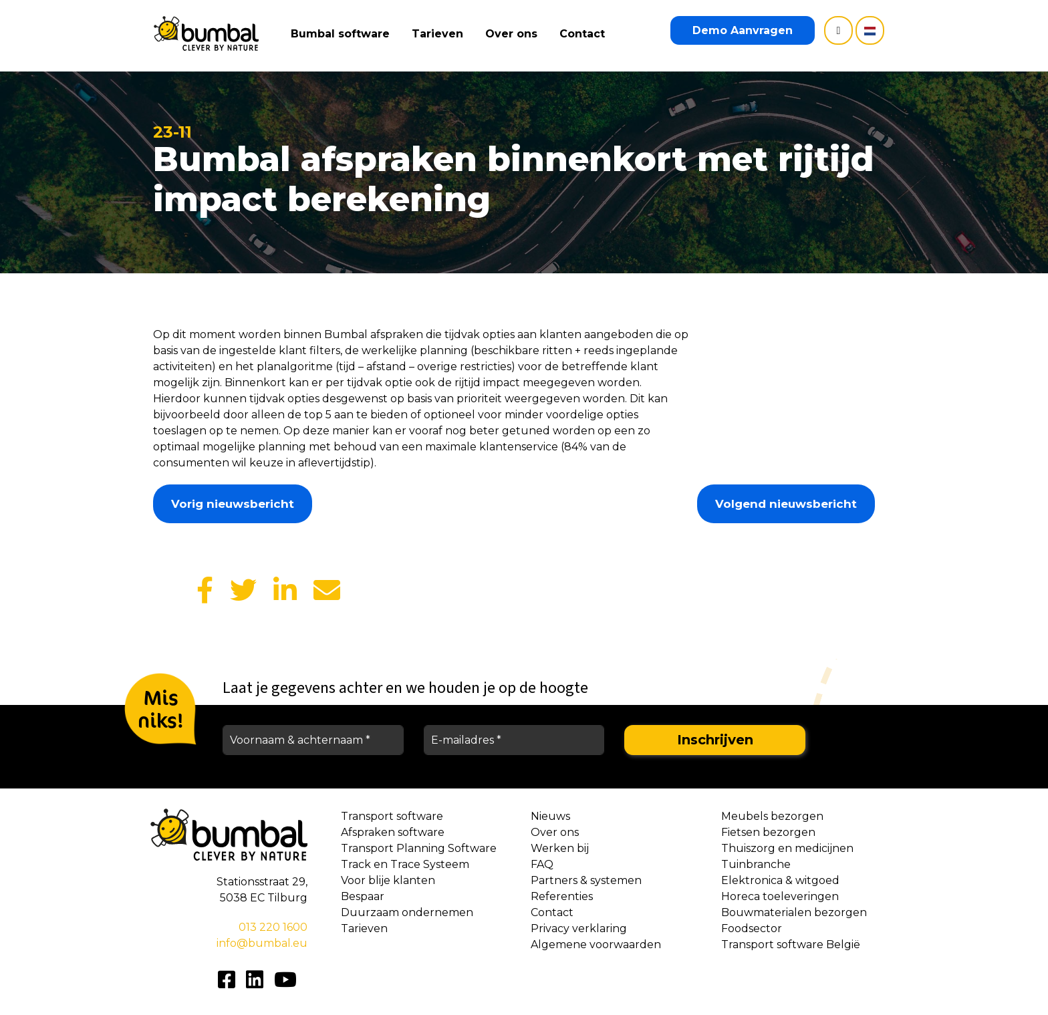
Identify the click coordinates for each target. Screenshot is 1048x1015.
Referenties (562, 896)
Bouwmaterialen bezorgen (794, 912)
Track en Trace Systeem (405, 864)
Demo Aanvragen (742, 30)
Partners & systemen (586, 880)
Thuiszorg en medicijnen (787, 848)
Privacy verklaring (579, 928)
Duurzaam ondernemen (407, 912)
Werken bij (560, 848)
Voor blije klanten (388, 880)
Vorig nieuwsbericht (232, 504)
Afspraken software (392, 832)
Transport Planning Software (419, 848)
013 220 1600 (273, 927)
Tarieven (439, 33)
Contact (583, 33)
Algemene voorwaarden (596, 944)
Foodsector (751, 928)
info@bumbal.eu (262, 943)
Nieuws (550, 816)
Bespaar (362, 896)
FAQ (542, 864)
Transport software (392, 816)
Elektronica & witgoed (780, 880)
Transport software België (790, 944)
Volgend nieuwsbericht (786, 504)
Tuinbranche (756, 864)
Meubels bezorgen (772, 816)
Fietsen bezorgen (768, 832)
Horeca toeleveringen (780, 896)
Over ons (513, 33)
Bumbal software (341, 33)
